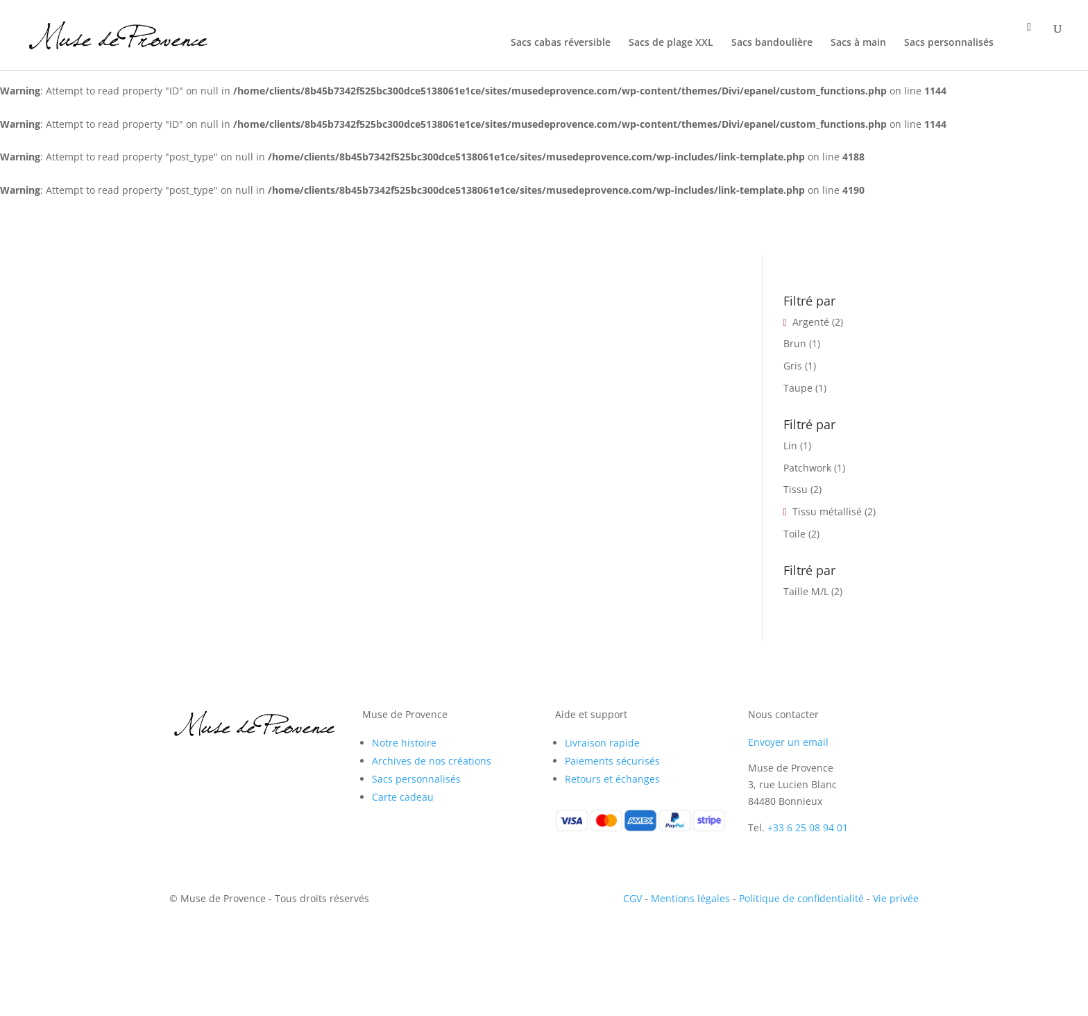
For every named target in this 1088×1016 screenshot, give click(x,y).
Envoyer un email (788, 742)
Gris (792, 365)
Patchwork (807, 467)
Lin (790, 445)
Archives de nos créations (431, 760)
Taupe (798, 387)
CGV (632, 898)
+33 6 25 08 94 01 (807, 827)
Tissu (795, 489)
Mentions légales (690, 898)
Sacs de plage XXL (671, 43)
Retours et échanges (612, 778)
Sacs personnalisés (949, 43)
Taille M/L (805, 591)
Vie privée (896, 898)
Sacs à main (858, 43)
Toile (794, 533)
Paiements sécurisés (612, 760)
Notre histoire (404, 742)
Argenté (810, 321)
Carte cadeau (403, 796)
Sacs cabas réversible (561, 43)
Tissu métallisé (827, 511)
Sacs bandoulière (772, 43)
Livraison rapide (602, 742)
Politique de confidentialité (801, 898)
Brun (794, 343)
